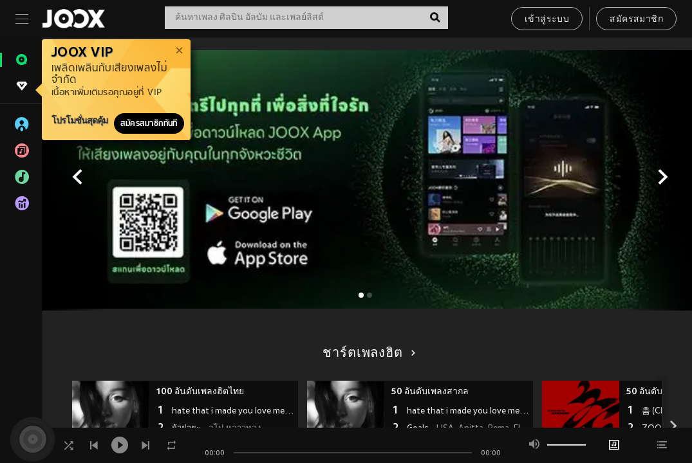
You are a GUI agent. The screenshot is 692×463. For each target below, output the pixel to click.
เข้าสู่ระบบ (547, 19)
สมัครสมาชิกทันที (149, 123)
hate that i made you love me (233, 411)
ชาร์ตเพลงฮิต (367, 354)
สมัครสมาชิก (636, 19)
